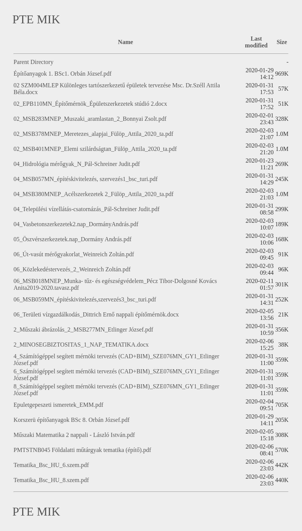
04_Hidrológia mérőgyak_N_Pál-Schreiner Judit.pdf (77, 164)
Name (125, 42)
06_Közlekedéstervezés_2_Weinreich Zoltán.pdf (72, 269)
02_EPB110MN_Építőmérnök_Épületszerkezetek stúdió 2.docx (90, 103)
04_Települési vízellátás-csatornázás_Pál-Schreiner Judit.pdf (87, 209)
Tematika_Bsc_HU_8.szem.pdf (51, 480)
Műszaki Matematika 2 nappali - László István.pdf (74, 435)
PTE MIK (36, 19)
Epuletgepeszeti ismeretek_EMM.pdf (58, 405)
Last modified (256, 42)
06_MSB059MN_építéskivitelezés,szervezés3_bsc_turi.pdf (85, 299)
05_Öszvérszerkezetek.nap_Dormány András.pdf (72, 239)
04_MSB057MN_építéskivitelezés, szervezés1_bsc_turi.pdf (85, 179)
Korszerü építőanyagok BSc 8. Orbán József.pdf (72, 420)
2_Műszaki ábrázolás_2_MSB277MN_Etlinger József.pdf (83, 329)
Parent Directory (33, 62)
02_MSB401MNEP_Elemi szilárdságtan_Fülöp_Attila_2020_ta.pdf (95, 149)
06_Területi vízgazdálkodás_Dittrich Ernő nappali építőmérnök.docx (96, 314)
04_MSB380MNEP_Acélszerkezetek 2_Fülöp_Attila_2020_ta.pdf (94, 194)
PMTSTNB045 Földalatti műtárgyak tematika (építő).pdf (82, 450)
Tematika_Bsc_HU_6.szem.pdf (51, 465)
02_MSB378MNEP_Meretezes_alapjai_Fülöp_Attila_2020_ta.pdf (93, 134)
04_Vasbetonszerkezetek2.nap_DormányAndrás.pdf (76, 224)
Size (281, 42)
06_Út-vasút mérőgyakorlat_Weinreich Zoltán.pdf (74, 254)
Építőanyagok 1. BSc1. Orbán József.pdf (63, 73)
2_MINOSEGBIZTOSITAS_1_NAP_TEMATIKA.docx (81, 344)
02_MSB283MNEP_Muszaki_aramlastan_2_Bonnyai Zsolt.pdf (90, 119)
